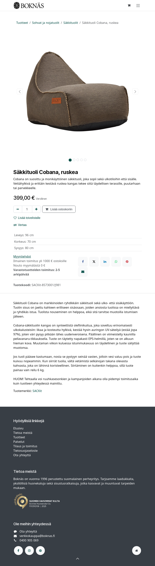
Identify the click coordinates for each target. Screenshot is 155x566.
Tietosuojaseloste (26, 450)
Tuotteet (22, 23)
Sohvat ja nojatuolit (45, 23)
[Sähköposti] (82, 271)
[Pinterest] (127, 261)
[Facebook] (82, 261)
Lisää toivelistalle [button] (27, 218)
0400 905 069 (29, 540)
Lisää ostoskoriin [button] (59, 209)
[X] (94, 261)
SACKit (37, 391)
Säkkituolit (70, 23)
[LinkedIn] (104, 261)
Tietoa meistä (22, 433)
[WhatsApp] (116, 261)
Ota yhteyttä (22, 455)
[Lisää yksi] (36, 209)
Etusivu (18, 428)
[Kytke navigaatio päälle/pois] (138, 5)
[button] (19, 91)
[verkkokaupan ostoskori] (129, 5)
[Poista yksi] (17, 209)
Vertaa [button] (20, 225)
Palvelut (19, 442)
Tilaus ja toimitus (25, 446)
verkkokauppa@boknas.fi (37, 536)
